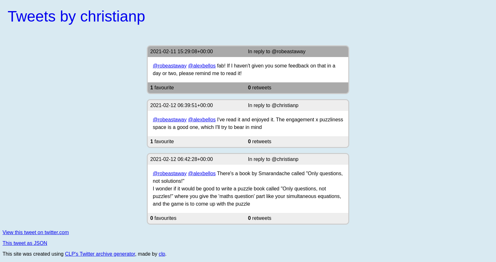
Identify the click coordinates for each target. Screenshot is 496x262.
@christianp (285, 105)
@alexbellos (201, 65)
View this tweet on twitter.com (36, 232)
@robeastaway (289, 51)
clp (162, 254)
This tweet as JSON (25, 243)
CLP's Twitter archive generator (100, 254)
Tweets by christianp (76, 16)
